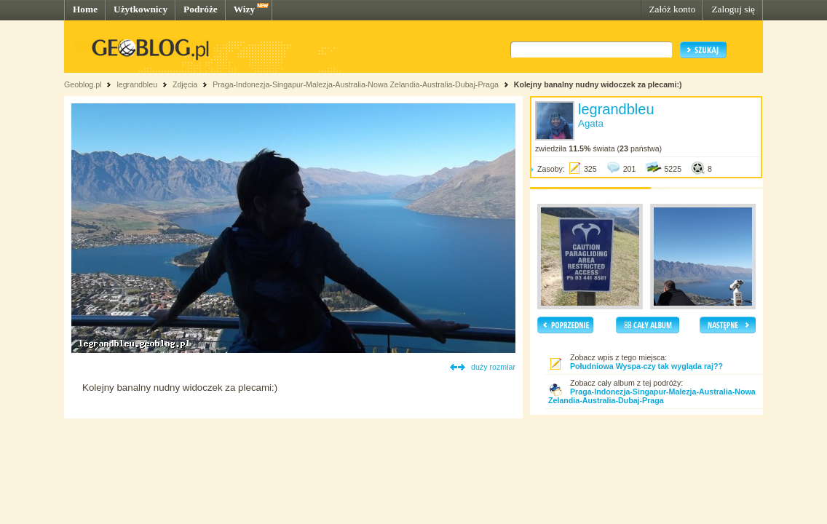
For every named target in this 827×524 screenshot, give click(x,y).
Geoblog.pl (83, 84)
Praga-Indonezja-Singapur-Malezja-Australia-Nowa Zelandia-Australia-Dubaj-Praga (356, 84)
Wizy (244, 9)
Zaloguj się (733, 9)
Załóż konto (672, 9)
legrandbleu (136, 84)
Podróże (200, 9)
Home (85, 9)
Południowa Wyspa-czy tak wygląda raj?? (646, 366)
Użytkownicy (140, 9)
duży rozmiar (493, 366)
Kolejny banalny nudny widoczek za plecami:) (598, 84)
